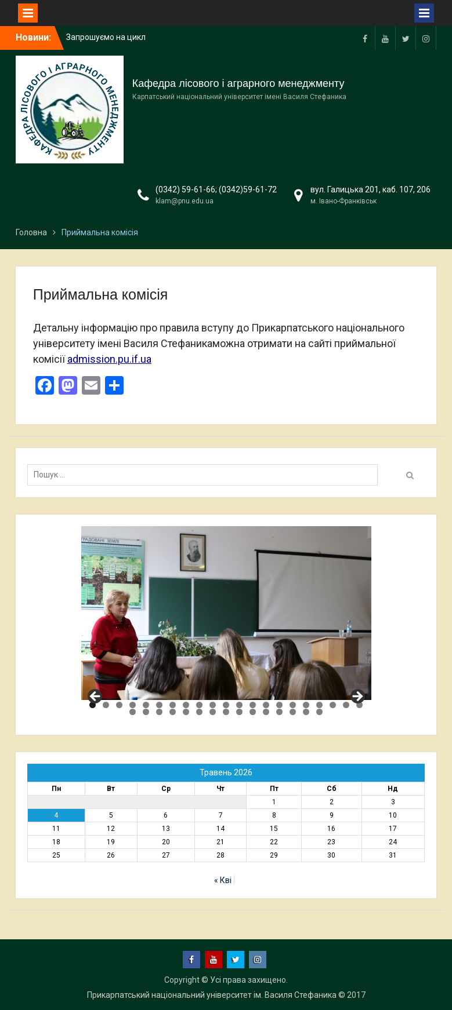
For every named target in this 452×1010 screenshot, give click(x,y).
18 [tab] (319, 705)
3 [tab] (119, 705)
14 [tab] (266, 705)
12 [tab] (239, 705)
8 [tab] (186, 705)
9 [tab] (199, 705)
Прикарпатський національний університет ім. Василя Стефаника (212, 995)
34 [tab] (293, 712)
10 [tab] (212, 705)
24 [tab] (159, 712)
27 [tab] (199, 712)
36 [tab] (319, 712)
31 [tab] (252, 712)
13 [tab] (252, 705)
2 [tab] (106, 705)
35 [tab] (306, 712)
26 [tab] (186, 712)
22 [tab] (132, 712)
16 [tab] (293, 705)
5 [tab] (146, 705)
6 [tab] (159, 705)
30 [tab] (239, 712)
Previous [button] (95, 697)
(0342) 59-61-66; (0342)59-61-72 (216, 189)
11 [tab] (226, 705)
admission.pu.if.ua (109, 359)
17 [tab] (306, 705)
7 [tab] (172, 705)
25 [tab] (172, 712)
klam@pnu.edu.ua (185, 201)
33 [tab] (279, 712)
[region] (226, 613)
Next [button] (357, 697)
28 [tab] (212, 712)
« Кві (223, 880)
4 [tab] (132, 705)
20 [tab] (346, 705)
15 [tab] (279, 705)
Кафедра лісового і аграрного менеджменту (238, 83)
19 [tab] (333, 705)
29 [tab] (226, 712)
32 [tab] (266, 712)
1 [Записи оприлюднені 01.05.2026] (274, 802)
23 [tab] (146, 712)
